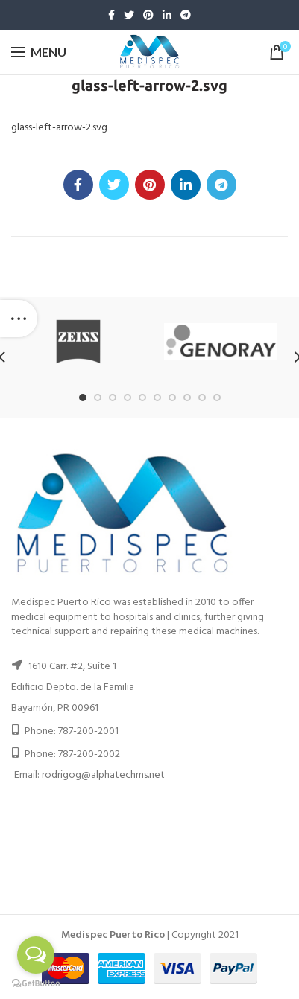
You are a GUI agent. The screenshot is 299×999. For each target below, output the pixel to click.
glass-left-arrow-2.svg (59, 127)
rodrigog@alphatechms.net (103, 775)
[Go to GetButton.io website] (36, 984)
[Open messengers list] (35, 955)
